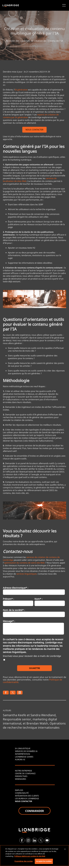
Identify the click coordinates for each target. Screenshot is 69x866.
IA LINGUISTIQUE (22, 748)
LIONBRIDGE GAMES (24, 756)
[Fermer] (65, 849)
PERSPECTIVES (21, 776)
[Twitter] (40, 840)
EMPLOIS (19, 790)
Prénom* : (8, 598)
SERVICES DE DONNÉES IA (26, 751)
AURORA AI (20, 759)
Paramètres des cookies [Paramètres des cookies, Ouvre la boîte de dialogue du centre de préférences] (23, 861)
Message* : (9, 621)
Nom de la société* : (14, 610)
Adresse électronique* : (15, 587)
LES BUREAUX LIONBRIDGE (27, 798)
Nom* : (38, 598)
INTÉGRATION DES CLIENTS (27, 795)
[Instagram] (28, 840)
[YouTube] (47, 840)
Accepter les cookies (43, 861)
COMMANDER (34, 811)
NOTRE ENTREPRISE (23, 770)
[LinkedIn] (34, 840)
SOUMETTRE (34, 668)
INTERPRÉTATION (22, 754)
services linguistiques (26, 573)
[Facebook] (21, 840)
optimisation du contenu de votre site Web (24, 562)
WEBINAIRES (20, 779)
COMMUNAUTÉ (22, 793)
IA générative (21, 89)
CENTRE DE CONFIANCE (25, 773)
